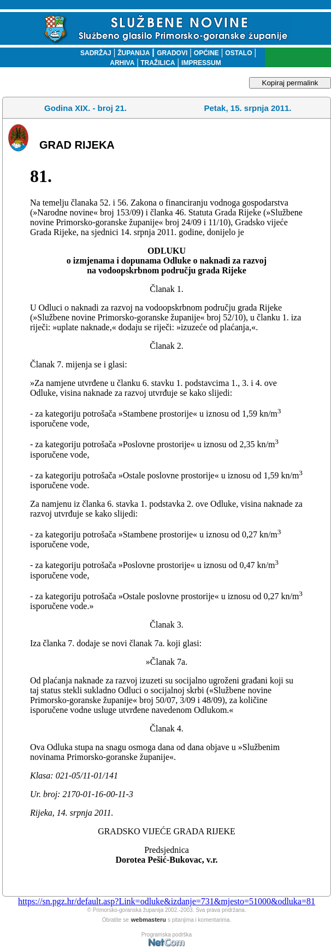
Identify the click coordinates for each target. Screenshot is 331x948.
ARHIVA (122, 63)
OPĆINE (206, 53)
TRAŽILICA (157, 63)
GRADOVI (172, 53)
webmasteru (148, 919)
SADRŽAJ (93, 53)
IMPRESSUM (201, 63)
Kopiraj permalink (290, 83)
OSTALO (238, 53)
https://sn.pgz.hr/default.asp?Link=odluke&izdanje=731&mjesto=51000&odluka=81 (166, 901)
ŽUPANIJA (133, 53)
